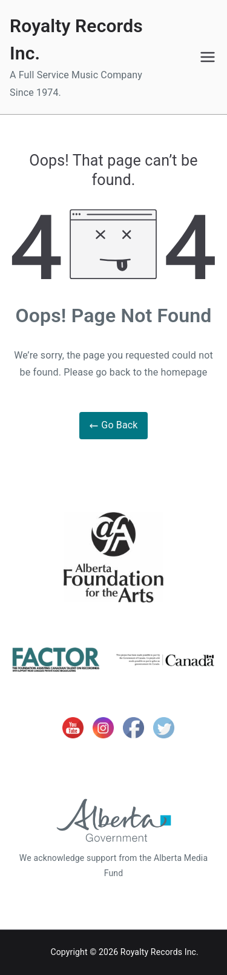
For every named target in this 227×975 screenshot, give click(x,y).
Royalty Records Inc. (159, 952)
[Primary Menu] (207, 57)
